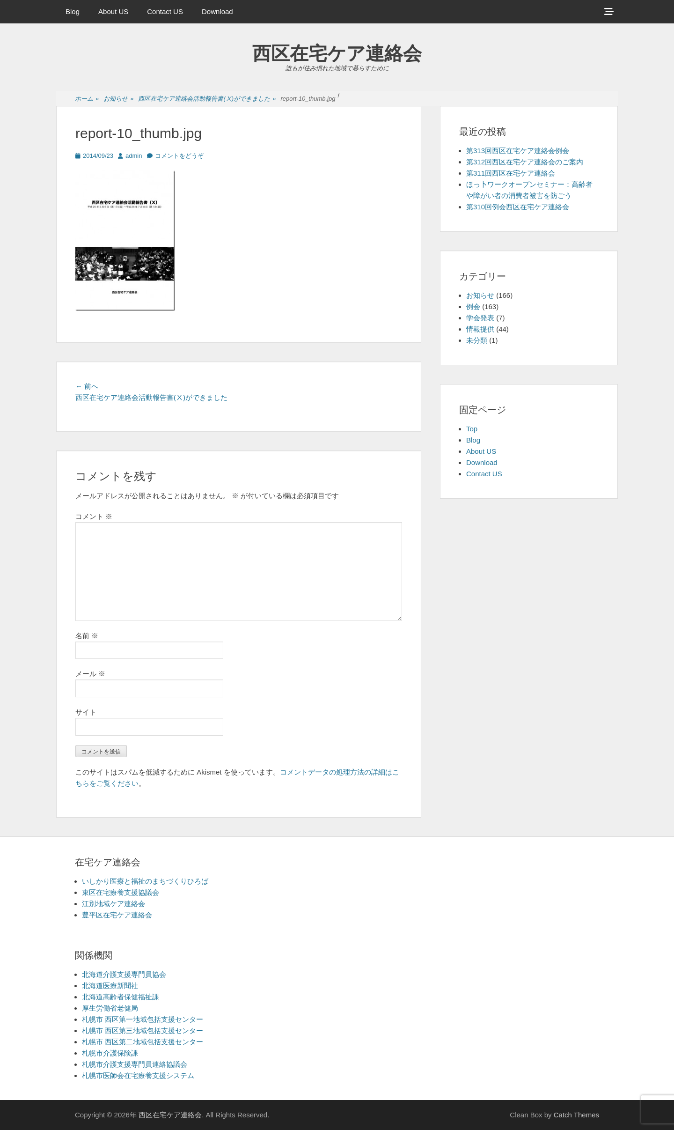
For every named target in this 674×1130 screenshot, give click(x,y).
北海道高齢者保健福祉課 (120, 997)
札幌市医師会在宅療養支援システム (138, 1075)
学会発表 (480, 318)
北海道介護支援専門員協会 (124, 974)
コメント (93, 516)
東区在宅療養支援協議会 (120, 892)
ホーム (87, 99)
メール (90, 674)
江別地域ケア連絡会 (113, 904)
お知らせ (118, 99)
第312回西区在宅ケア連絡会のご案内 (524, 162)
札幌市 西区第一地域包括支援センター (142, 1019)
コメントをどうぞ (179, 155)
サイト (85, 712)
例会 (473, 306)
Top (471, 429)
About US (113, 11)
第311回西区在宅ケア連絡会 (510, 173)
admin (133, 155)
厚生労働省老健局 (110, 1008)
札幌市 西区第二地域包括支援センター (142, 1042)
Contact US (165, 11)
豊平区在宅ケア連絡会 (117, 915)
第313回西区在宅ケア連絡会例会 (517, 151)
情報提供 (480, 329)
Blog (73, 11)
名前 (86, 636)
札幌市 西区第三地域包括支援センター (142, 1030)
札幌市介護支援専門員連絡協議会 (134, 1064)
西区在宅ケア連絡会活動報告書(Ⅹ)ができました (207, 99)
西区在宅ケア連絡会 (337, 53)
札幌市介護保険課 (110, 1053)
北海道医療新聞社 (110, 986)
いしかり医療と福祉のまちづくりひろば (145, 881)
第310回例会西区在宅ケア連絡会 (517, 207)
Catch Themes (576, 1115)
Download (217, 11)
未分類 (476, 340)
